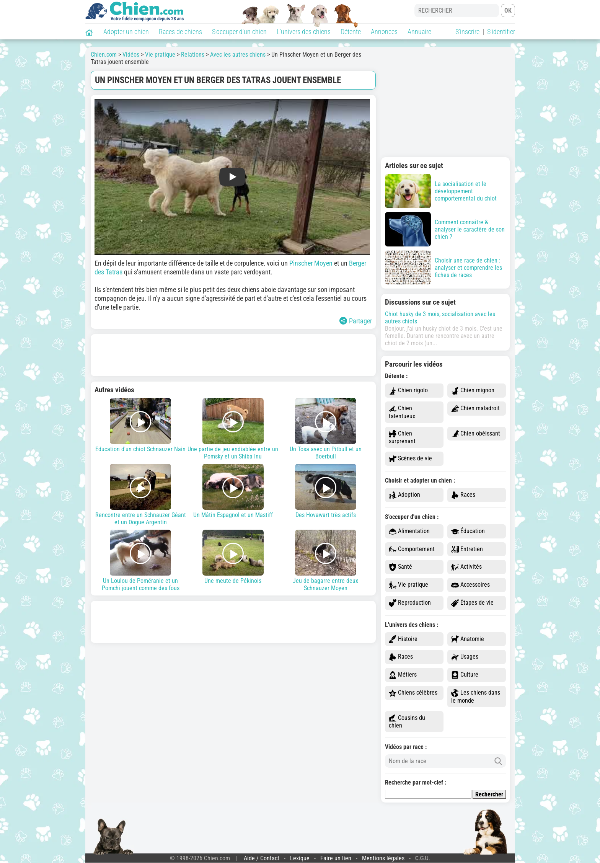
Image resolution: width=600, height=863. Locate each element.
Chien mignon (472, 391)
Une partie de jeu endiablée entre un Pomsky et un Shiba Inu (233, 429)
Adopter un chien (126, 32)
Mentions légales (383, 858)
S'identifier (501, 32)
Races (463, 495)
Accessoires (470, 585)
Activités (466, 567)
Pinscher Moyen (311, 263)
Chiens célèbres (413, 693)
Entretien (467, 549)
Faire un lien (335, 858)
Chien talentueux (402, 412)
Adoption (404, 495)
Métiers (403, 675)
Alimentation (409, 531)
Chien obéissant (475, 434)
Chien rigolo (408, 391)
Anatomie (467, 639)
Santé (400, 567)
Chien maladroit (475, 409)
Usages (464, 657)
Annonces (384, 32)
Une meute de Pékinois (233, 557)
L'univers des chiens (304, 32)
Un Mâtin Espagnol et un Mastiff (233, 491)
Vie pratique (408, 585)
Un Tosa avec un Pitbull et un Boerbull (325, 429)
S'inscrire (467, 32)
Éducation (468, 531)
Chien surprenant (402, 437)
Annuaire (419, 32)
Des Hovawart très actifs (325, 491)
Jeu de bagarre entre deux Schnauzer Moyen (325, 561)
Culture (464, 675)
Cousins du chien (407, 721)
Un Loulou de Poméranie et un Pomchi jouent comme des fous (141, 561)
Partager (355, 321)
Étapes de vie (472, 603)
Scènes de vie (410, 459)
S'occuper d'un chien (239, 32)
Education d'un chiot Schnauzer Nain (141, 425)
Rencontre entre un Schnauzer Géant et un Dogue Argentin (141, 495)
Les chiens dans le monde (475, 696)
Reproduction (410, 603)
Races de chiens (180, 32)
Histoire (403, 639)
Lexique (300, 858)
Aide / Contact (261, 858)
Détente (351, 32)
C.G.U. (422, 858)
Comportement (412, 549)
